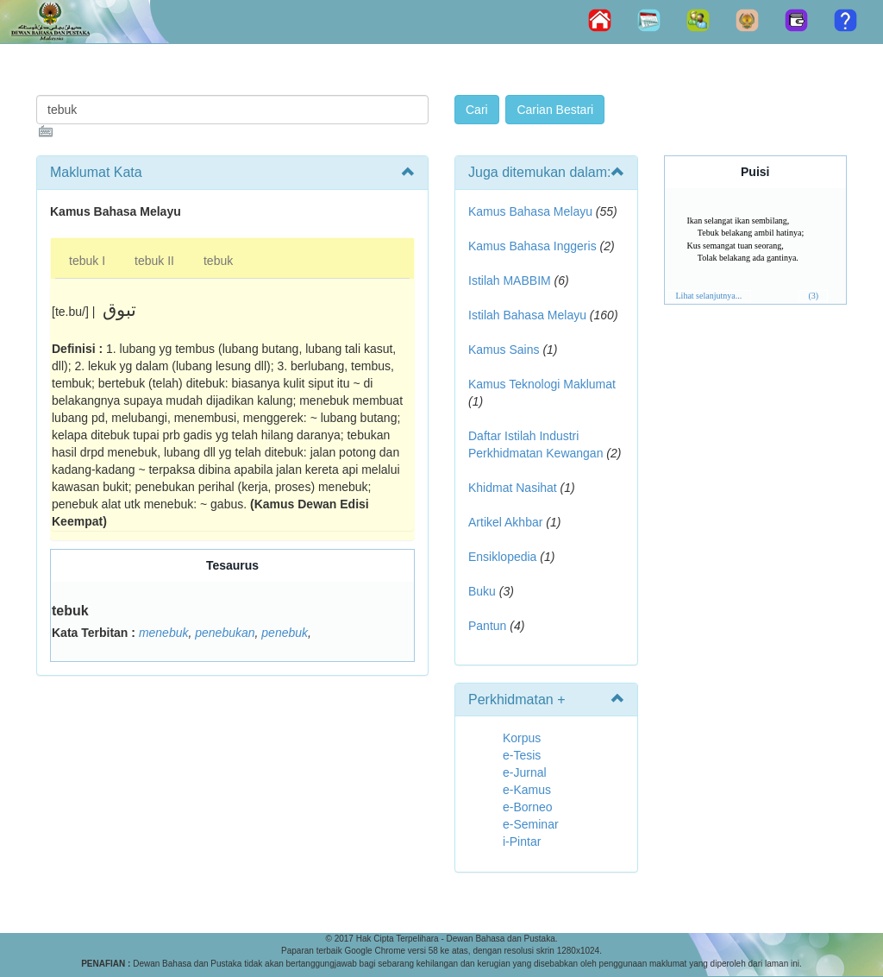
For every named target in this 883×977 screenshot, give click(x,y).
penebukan (224, 633)
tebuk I (87, 261)
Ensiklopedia (502, 557)
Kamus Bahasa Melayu (532, 211)
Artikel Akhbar (505, 522)
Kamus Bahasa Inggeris (532, 246)
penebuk (284, 633)
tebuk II (154, 261)
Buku (482, 591)
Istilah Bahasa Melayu (527, 315)
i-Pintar (522, 841)
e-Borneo (528, 807)
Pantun (487, 626)
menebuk (164, 633)
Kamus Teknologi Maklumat (542, 384)
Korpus (522, 738)
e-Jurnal (525, 772)
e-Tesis (522, 755)
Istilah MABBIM (509, 280)
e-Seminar (531, 824)
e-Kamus (527, 790)
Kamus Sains (503, 349)
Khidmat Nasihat (512, 488)
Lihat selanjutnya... (709, 295)
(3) (813, 295)
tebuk (218, 261)
